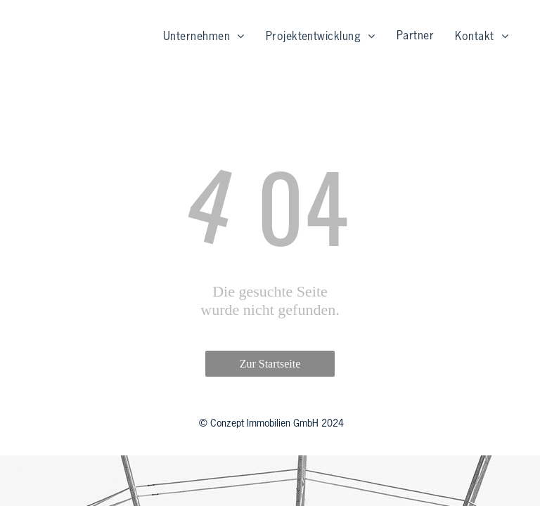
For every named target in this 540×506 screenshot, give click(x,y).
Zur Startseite (270, 364)
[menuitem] (204, 37)
